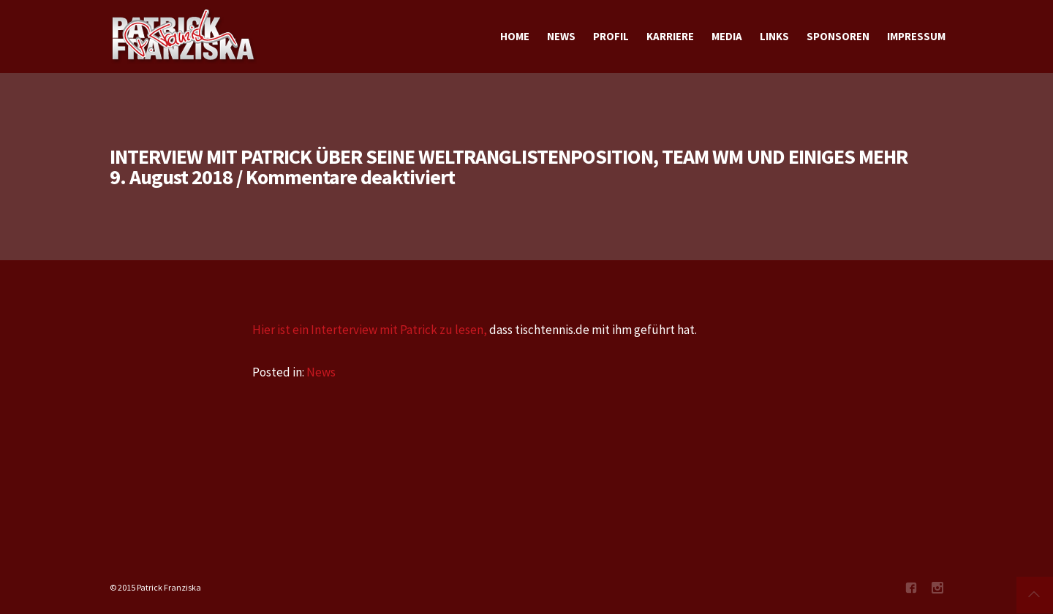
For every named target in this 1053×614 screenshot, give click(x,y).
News (321, 372)
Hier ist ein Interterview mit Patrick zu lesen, (369, 330)
